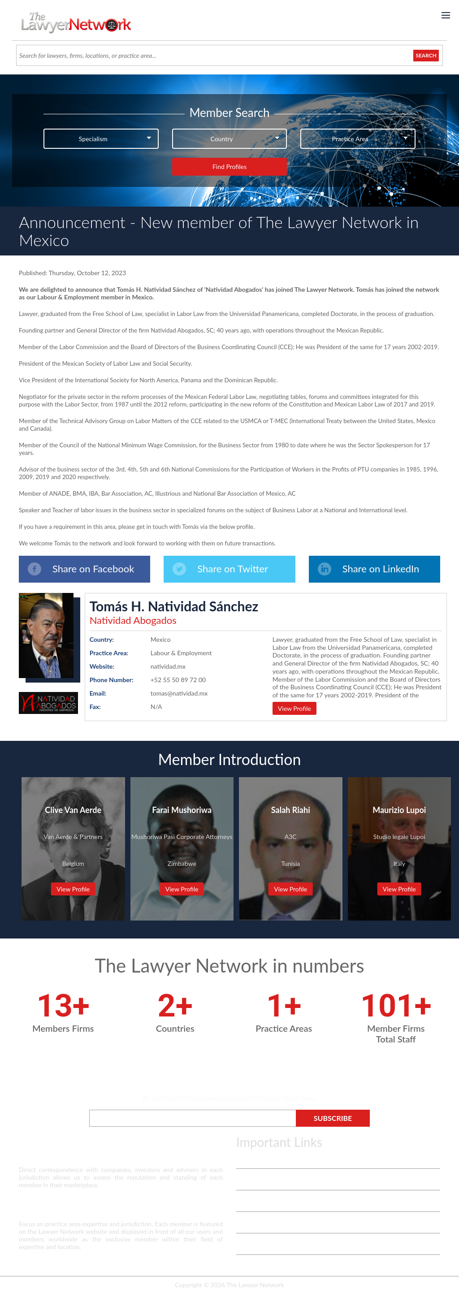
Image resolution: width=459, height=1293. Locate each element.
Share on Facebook (81, 568)
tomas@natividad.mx (179, 693)
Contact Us (251, 1222)
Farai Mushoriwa (182, 810)
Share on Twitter (220, 568)
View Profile (294, 708)
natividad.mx (168, 666)
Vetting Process (257, 1179)
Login (243, 1244)
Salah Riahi (290, 810)
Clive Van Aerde (73, 810)
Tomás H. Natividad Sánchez (174, 606)
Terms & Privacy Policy (267, 1158)
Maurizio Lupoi (399, 810)
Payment (248, 1265)
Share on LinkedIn (369, 568)
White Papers (254, 1201)
